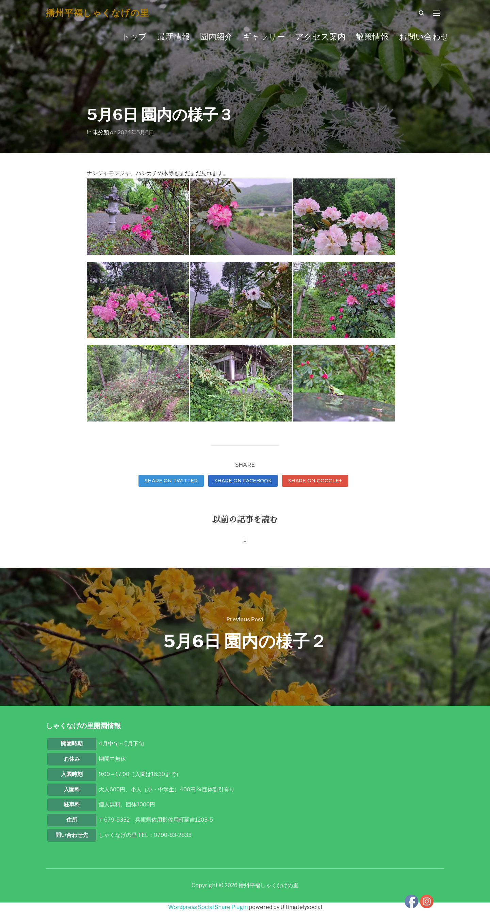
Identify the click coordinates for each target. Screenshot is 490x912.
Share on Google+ (315, 481)
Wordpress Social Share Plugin (208, 907)
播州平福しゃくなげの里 (97, 12)
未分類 (101, 132)
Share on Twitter (171, 481)
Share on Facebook (243, 481)
